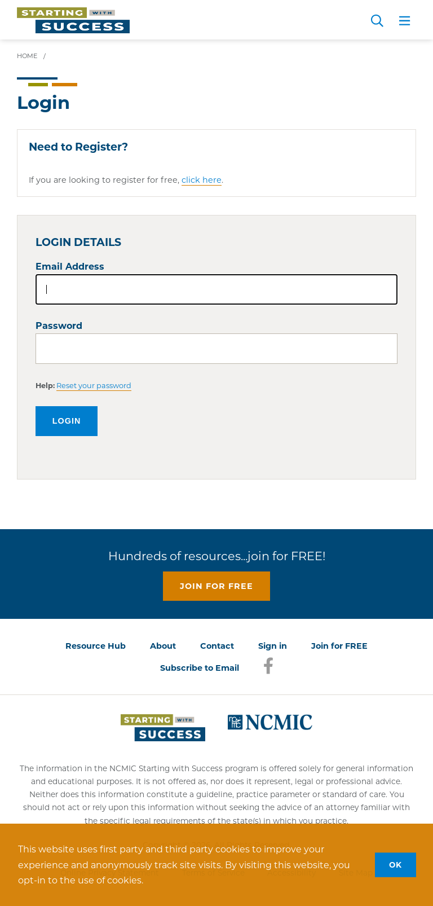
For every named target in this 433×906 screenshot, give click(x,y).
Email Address (70, 266)
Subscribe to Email (199, 668)
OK (395, 864)
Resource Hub (95, 646)
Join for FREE (339, 646)
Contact (217, 646)
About (163, 646)
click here (202, 180)
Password (59, 325)
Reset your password (93, 385)
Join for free (216, 586)
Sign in (272, 646)
